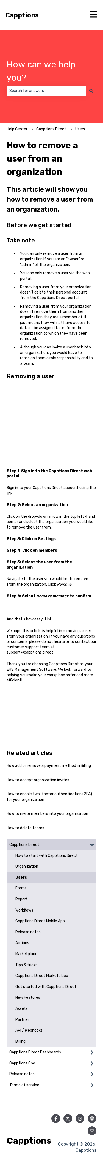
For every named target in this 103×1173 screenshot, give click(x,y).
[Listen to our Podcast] (92, 1118)
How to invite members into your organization (47, 813)
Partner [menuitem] (22, 1019)
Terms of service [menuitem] (24, 1085)
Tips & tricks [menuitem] (26, 965)
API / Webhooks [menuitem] (29, 1030)
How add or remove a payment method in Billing (49, 765)
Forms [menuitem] (21, 888)
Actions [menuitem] (22, 942)
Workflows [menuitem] (24, 910)
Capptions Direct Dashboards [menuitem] (35, 1052)
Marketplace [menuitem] (26, 954)
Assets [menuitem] (21, 1008)
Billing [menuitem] (20, 1041)
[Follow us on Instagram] (80, 1118)
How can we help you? (41, 71)
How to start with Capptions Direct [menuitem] (46, 855)
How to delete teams (25, 828)
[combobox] (46, 91)
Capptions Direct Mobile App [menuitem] (40, 921)
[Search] (91, 91)
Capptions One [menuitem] (22, 1063)
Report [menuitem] (21, 899)
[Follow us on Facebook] (55, 1118)
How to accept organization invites (38, 780)
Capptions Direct (51, 129)
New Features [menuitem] (27, 997)
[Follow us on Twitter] (67, 1118)
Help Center (17, 129)
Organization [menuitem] (26, 866)
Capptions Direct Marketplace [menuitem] (41, 975)
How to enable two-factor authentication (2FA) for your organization (49, 797)
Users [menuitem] (21, 877)
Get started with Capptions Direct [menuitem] (45, 986)
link (9, 493)
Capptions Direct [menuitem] (24, 844)
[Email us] (92, 1130)
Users (80, 129)
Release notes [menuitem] (28, 932)
